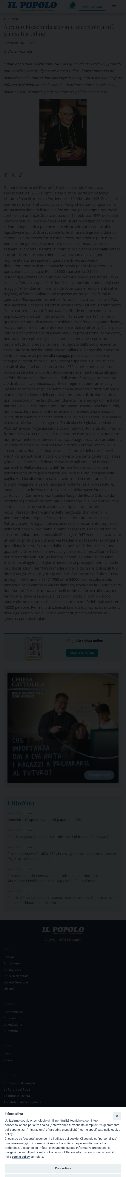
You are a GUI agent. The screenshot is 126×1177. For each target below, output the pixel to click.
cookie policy (21, 1157)
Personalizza (63, 1168)
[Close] (117, 1116)
